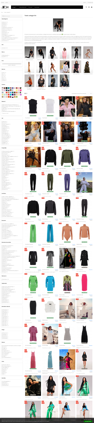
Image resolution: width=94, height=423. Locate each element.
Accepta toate (88, 421)
